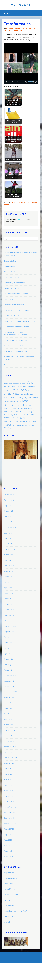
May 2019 (7, 780)
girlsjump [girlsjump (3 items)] (31, 390)
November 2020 (10, 681)
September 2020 (10, 692)
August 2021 (9, 632)
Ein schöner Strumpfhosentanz (16, 327)
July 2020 (7, 703)
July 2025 (7, 505)
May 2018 (7, 845)
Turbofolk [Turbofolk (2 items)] (27, 415)
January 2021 (9, 670)
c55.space (7, 900)
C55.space (21, 5)
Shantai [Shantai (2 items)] (6, 415)
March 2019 (8, 790)
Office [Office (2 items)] (18, 405)
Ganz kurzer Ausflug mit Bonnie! (17, 340)
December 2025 (10, 494)
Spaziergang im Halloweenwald (17, 351)
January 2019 (9, 802)
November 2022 (10, 560)
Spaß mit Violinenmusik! (14, 305)
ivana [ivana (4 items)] (6, 397)
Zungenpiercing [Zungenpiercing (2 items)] (29, 425)
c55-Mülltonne (10, 889)
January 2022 (9, 604)
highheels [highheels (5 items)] (24, 394)
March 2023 (8, 555)
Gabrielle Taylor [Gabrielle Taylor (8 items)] (17, 389)
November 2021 (10, 615)
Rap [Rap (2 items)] (5, 408)
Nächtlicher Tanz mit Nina (14, 346)
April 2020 (8, 719)
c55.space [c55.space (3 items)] (7, 386)
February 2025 (9, 516)
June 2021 (8, 642)
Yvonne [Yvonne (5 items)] (20, 425)
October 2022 (9, 566)
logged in (20, 219)
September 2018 (10, 824)
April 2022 (8, 588)
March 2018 (8, 856)
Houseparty (8, 299)
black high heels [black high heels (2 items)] (13, 383)
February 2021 (9, 664)
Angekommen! (10, 266)
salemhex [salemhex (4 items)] (12, 408)
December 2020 (10, 675)
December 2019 (10, 741)
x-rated (7, 922)
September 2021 (10, 626)
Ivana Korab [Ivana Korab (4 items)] (16, 397)
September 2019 (10, 758)
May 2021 (7, 648)
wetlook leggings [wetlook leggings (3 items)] (25, 421)
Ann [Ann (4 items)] (6, 383)
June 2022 (8, 577)
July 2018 (7, 834)
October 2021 (9, 621)
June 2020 (8, 708)
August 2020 (9, 697)
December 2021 (10, 610)
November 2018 (10, 812)
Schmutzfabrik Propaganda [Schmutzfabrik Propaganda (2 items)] (25, 408)
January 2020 (9, 736)
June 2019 (8, 774)
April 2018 (8, 851)
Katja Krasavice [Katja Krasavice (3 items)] (15, 401)
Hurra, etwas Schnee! (12, 288)
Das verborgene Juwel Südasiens (17, 310)
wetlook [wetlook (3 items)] (7, 417)
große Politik (9, 906)
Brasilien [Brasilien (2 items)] (22, 383)
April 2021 (8, 653)
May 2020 (7, 714)
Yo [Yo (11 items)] (34, 421)
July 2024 (7, 538)
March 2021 (8, 659)
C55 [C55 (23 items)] (29, 382)
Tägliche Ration (10, 261)
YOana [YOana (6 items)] (7, 425)
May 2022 (7, 582)
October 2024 (9, 533)
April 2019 (8, 785)
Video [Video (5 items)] (33, 414)
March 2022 (8, 593)
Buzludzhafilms (10, 878)
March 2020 (8, 725)
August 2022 (9, 571)
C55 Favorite (9, 884)
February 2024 (9, 549)
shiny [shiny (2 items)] (11, 415)
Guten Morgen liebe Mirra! (14, 283)
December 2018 (10, 807)
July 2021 (7, 637)
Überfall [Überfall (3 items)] (7, 428)
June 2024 (8, 544)
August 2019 (9, 763)
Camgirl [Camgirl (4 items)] (15, 386)
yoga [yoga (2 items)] (14, 425)
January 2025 (9, 522)
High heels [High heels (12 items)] (11, 393)
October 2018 (9, 818)
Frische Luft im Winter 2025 (15, 277)
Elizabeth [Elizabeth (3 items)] (31, 386)
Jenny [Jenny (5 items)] (24, 397)
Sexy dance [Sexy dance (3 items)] (20, 411)
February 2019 (9, 796)
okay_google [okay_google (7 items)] (28, 405)
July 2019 (7, 769)
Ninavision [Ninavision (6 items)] (9, 405)
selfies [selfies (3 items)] (13, 411)
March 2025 (8, 511)
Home (21, 955)
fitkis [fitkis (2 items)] (5, 390)
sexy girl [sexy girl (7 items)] (29, 411)
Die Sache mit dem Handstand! (16, 294)
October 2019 (9, 752)
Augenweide (17, 202)
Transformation (10, 365)
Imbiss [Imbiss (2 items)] (32, 394)
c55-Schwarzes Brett (12, 895)
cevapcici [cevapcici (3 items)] (23, 386)
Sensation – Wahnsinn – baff (15, 911)
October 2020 (9, 686)
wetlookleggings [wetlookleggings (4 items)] (11, 421)
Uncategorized (10, 916)
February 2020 (9, 730)
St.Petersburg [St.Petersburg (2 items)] (18, 415)
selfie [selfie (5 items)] (6, 411)
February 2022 (9, 599)
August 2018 (9, 829)
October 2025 (9, 500)
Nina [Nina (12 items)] (25, 401)
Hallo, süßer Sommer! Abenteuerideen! (20, 321)
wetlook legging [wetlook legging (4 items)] (18, 418)
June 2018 (8, 840)
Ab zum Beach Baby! (12, 272)
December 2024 (10, 527)
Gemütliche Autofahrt (12, 316)
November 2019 (10, 747)
